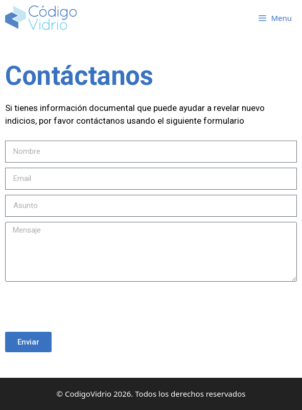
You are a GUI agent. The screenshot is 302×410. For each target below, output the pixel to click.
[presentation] (82, 307)
